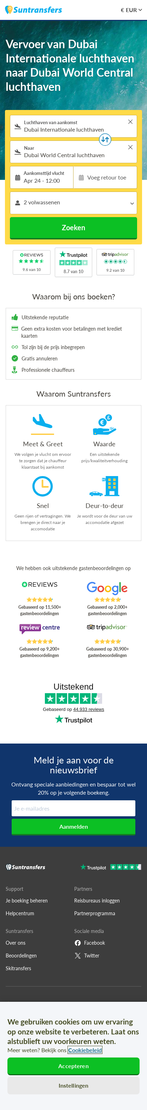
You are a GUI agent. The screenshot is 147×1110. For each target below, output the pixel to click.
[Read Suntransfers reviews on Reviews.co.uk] (39, 589)
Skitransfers (18, 968)
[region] (73, 1056)
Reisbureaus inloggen (97, 901)
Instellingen (74, 1085)
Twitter (86, 955)
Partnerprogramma (94, 913)
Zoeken (73, 227)
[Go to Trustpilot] (110, 868)
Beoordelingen (21, 955)
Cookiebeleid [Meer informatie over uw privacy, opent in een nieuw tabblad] (85, 1050)
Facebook (89, 942)
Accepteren (73, 1065)
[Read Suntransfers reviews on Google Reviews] (107, 589)
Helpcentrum (20, 913)
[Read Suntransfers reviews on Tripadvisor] (107, 631)
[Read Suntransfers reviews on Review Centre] (39, 631)
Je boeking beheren (27, 901)
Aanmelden (73, 826)
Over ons (15, 943)
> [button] (130, 122)
